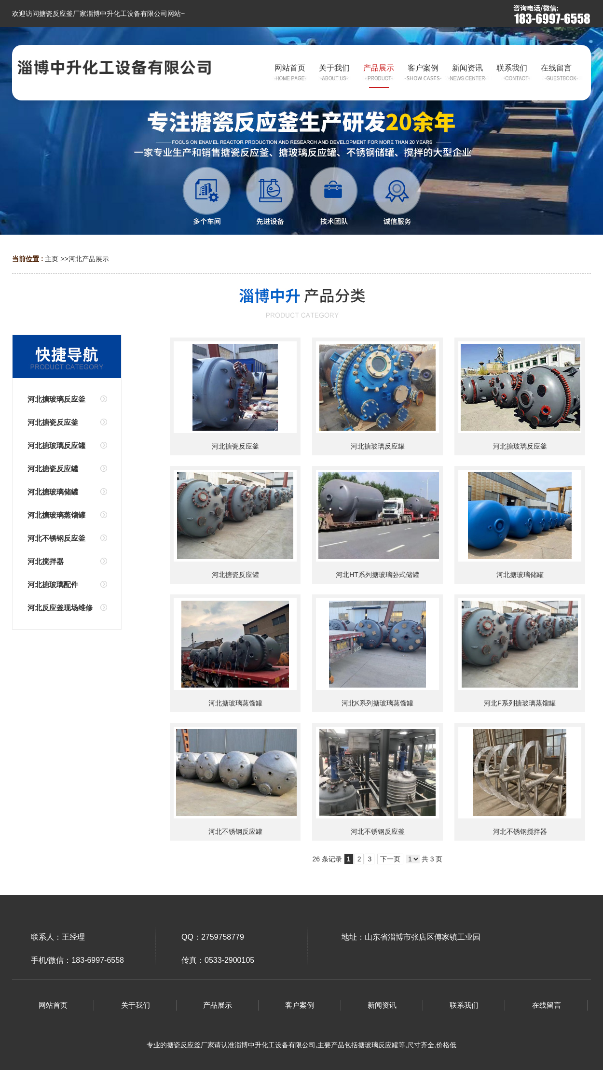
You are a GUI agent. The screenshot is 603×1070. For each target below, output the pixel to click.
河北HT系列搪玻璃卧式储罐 (377, 574)
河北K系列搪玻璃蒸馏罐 (377, 703)
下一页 (390, 859)
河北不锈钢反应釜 (378, 831)
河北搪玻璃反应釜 (520, 446)
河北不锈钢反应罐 (235, 831)
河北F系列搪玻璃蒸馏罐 (520, 703)
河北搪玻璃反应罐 (378, 446)
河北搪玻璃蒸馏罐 (235, 703)
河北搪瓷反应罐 (235, 574)
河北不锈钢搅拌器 (520, 831)
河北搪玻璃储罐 (520, 574)
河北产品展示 (89, 259)
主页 (51, 259)
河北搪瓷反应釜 (235, 446)
